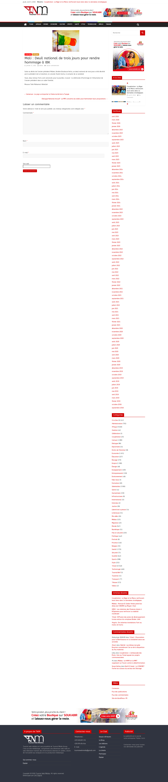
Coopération (116, 437)
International (116, 500)
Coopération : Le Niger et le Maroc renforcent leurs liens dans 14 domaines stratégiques (75, 2)
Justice (114, 506)
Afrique (38, 24)
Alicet (114, 645)
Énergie (114, 467)
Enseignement (117, 470)
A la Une (28, 54)
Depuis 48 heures (105, 737)
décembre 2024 (117, 169)
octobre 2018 (116, 404)
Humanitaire (116, 493)
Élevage (114, 460)
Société (114, 556)
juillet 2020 (116, 345)
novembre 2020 (117, 332)
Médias (114, 520)
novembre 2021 (117, 292)
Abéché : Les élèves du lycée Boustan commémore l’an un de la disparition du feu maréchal (128, 647)
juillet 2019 (116, 385)
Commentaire (28, 113)
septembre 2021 (118, 298)
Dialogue (115, 443)
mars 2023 (115, 239)
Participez (102, 754)
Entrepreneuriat (117, 473)
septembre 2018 (118, 408)
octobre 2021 (116, 295)
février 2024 (116, 203)
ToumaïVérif (116, 572)
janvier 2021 (116, 325)
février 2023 (116, 242)
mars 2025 (115, 159)
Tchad (31, 24)
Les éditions (103, 744)
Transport (115, 579)
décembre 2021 (117, 289)
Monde (46, 24)
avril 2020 (115, 355)
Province (115, 543)
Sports (69, 24)
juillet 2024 (116, 186)
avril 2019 (115, 394)
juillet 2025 (116, 146)
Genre (114, 490)
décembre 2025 (117, 130)
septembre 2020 (118, 338)
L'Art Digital (38, 775)
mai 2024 (115, 193)
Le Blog (101, 740)
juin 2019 (115, 388)
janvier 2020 (116, 365)
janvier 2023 (116, 246)
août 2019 (115, 381)
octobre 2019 (116, 375)
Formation (115, 483)
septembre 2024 (118, 179)
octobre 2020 (116, 335)
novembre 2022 (117, 252)
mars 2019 (115, 398)
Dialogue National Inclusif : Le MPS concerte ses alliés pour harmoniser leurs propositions (75, 99)
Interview (115, 503)
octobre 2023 (116, 216)
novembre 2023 (117, 212)
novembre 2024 (117, 173)
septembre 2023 (118, 219)
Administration (117, 424)
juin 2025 (115, 150)
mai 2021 (115, 312)
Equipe (25, 763)
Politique (115, 536)
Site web (26, 164)
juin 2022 (115, 269)
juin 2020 (115, 348)
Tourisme (115, 576)
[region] (106, 12)
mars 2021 (115, 318)
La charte (102, 750)
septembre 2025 (118, 140)
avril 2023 (115, 236)
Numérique (115, 529)
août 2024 (115, 183)
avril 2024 (115, 196)
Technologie (92, 24)
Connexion (115, 688)
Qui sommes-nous (29, 760)
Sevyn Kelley (116, 666)
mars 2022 (115, 279)
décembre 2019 (117, 368)
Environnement (117, 476)
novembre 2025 (117, 133)
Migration (115, 523)
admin (41, 65)
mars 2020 (115, 358)
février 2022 (116, 282)
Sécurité (115, 553)
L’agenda (102, 747)
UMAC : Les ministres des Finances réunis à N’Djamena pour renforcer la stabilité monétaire (127, 611)
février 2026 (116, 123)
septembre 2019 (118, 378)
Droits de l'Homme (118, 450)
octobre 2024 (116, 176)
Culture (62, 24)
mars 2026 (115, 120)
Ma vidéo (115, 516)
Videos (114, 586)
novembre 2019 (117, 371)
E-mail (26, 153)
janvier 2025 (116, 166)
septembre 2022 (118, 259)
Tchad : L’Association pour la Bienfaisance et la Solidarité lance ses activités (128, 639)
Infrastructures (117, 496)
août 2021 (115, 302)
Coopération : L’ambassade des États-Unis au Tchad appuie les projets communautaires (127, 655)
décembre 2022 (117, 249)
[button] (106, 12)
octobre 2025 (116, 136)
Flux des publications (119, 692)
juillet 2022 (116, 265)
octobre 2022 (116, 255)
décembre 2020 (117, 328)
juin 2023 (115, 229)
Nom (25, 141)
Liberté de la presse (119, 510)
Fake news (115, 480)
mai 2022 (115, 272)
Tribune (108, 24)
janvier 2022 (116, 285)
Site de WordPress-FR (119, 698)
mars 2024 (115, 199)
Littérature (116, 513)
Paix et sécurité (117, 533)
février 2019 (116, 401)
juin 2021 (115, 308)
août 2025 (115, 143)
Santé (77, 24)
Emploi (101, 24)
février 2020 (116, 361)
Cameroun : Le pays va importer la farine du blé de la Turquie (46, 94)
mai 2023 (115, 232)
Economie (54, 24)
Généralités (116, 486)
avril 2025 (115, 156)
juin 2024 (115, 189)
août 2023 (115, 222)
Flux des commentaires (120, 695)
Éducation (115, 457)
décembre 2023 (117, 209)
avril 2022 (115, 275)
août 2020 (115, 342)
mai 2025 (115, 153)
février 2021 (116, 322)
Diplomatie (116, 447)
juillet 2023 (116, 226)
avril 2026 (115, 116)
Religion (114, 546)
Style (83, 24)
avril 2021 (115, 315)
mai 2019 (115, 391)
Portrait (114, 539)
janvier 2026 (116, 126)
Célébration (116, 433)
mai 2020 (115, 351)
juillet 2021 (116, 305)
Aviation (115, 430)
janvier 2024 (116, 206)
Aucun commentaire (51, 65)
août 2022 (115, 262)
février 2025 (116, 163)
